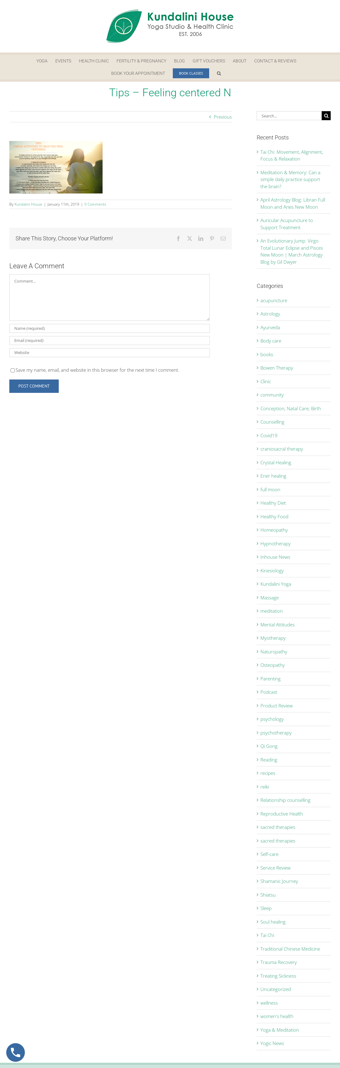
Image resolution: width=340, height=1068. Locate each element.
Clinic (265, 381)
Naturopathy (273, 651)
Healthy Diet (273, 503)
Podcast (268, 692)
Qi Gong (269, 746)
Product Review (276, 705)
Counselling (272, 422)
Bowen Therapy (276, 368)
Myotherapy (273, 638)
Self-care (269, 854)
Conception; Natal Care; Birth (290, 408)
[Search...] (289, 115)
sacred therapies (277, 827)
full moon (270, 489)
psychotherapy (276, 732)
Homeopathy (274, 530)
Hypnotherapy (275, 543)
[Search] (326, 115)
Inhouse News (275, 557)
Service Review (275, 868)
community (272, 395)
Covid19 (269, 435)
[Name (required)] (109, 328)
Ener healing (273, 476)
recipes (267, 773)
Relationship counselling (285, 800)
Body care (270, 341)
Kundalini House (28, 204)
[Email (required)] (109, 340)
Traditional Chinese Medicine (290, 949)
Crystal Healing (275, 462)
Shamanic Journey (279, 881)
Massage (269, 597)
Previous (223, 117)
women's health (276, 1016)
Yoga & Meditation (279, 1030)
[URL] (109, 352)
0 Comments (95, 204)
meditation (271, 611)
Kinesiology (272, 570)
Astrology (270, 314)
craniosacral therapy (281, 449)
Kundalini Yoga (275, 584)
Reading (268, 760)
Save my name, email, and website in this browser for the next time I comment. (97, 370)
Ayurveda (270, 327)
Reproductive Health (281, 814)
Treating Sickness (278, 976)
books (266, 354)
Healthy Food (274, 516)
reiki (264, 787)
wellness (269, 1003)
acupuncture (273, 300)
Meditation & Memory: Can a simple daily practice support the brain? (290, 179)
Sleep (266, 908)
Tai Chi (267, 935)
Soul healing (273, 922)
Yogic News (272, 1043)
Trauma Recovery (278, 962)
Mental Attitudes (277, 624)
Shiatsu (268, 895)
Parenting (270, 678)
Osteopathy (272, 665)
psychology (272, 719)
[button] (219, 73)
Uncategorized (275, 989)
